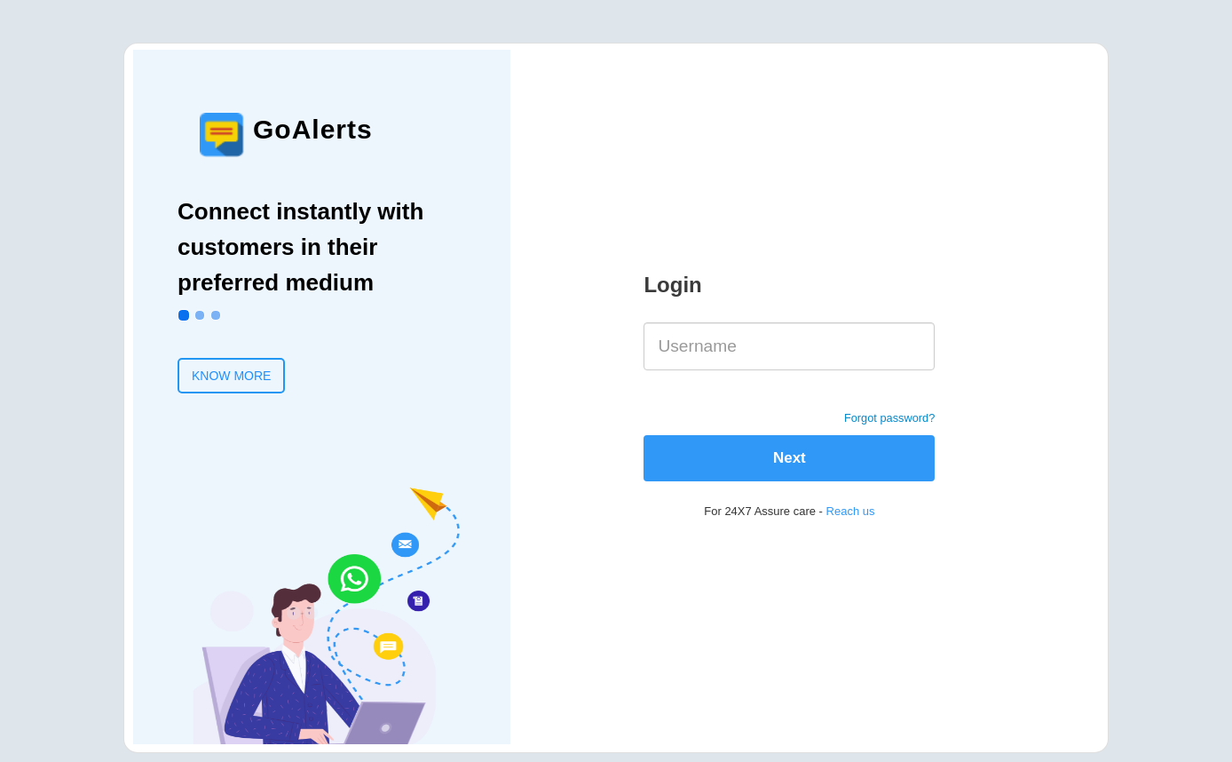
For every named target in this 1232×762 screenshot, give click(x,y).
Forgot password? (889, 418)
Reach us (850, 511)
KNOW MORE (231, 376)
